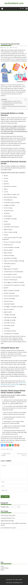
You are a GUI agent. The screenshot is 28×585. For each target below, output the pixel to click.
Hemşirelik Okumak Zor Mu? (8, 518)
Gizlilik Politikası (5, 568)
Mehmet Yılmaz (13, 47)
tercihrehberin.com (14, 3)
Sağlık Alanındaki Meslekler (5, 454)
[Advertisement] (14, 28)
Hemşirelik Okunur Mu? (8, 104)
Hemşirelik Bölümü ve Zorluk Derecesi (12, 101)
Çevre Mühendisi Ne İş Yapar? (8, 527)
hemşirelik (10, 449)
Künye (2, 566)
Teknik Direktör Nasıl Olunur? (22, 454)
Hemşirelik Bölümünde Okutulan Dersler (12, 103)
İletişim (2, 569)
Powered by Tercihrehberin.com (14, 582)
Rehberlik (4, 449)
